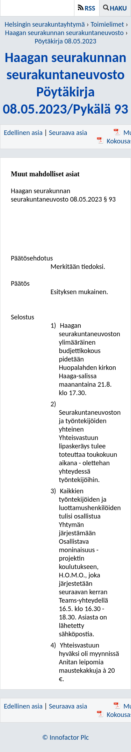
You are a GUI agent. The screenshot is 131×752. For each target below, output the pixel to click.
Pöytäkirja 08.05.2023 (65, 41)
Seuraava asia (68, 132)
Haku (118, 8)
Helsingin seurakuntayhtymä (45, 24)
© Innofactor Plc (65, 737)
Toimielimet (107, 24)
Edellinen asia (23, 132)
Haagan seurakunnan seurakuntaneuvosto (64, 32)
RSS (90, 8)
